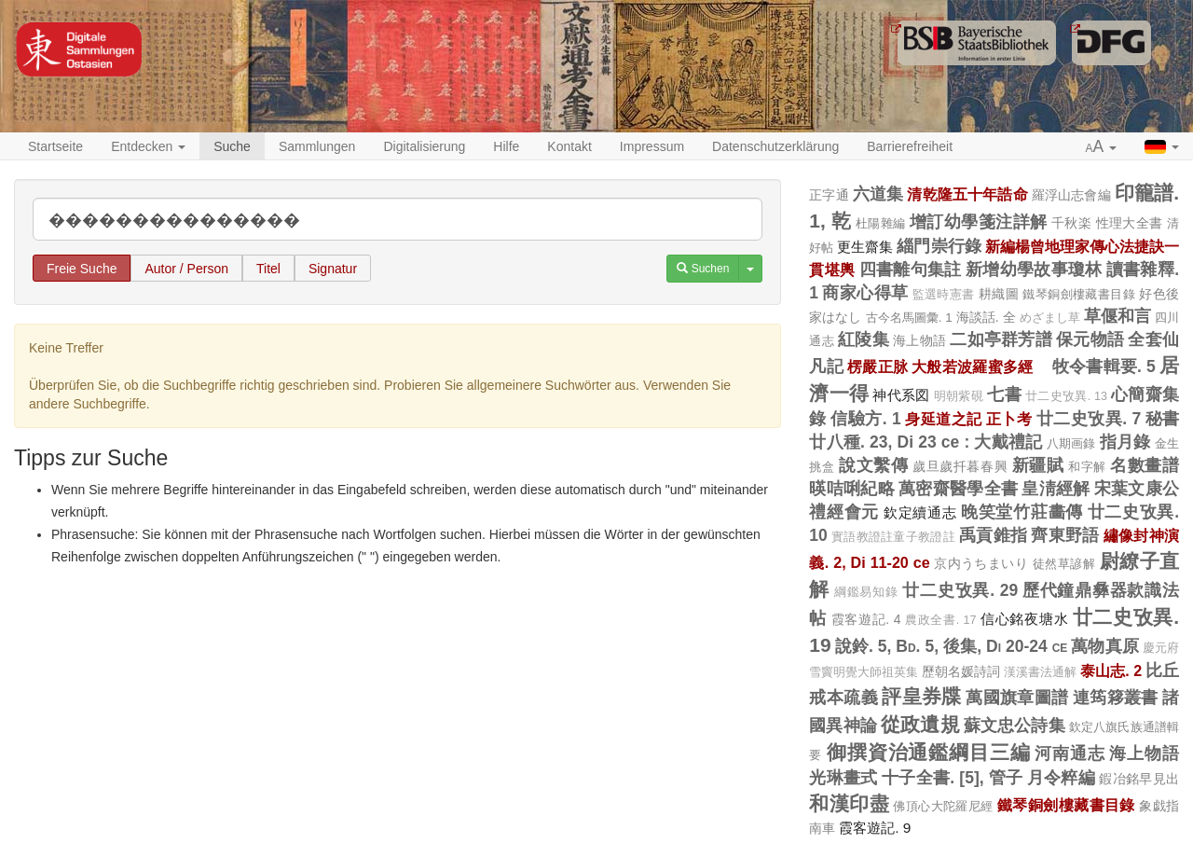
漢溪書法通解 (1040, 672)
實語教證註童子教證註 (893, 537)
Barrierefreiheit (910, 146)
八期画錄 (1071, 443)
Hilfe (506, 146)
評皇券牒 (922, 696)
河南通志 (1069, 753)
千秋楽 (1071, 222)
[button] (1101, 147)
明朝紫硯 (958, 396)
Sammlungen (317, 146)
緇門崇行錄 (938, 246)
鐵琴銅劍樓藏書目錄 (1078, 294)
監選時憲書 (943, 294)
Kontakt (569, 146)
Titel (268, 268)
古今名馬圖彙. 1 (909, 318)
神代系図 (900, 395)
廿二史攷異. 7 (1088, 418)
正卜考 (1009, 418)
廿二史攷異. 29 (960, 590)
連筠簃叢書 (1116, 697)
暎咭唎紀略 (852, 488)
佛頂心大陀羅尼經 (943, 806)
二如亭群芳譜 (1001, 339)
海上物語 (919, 340)
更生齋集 (865, 247)
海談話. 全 (986, 317)
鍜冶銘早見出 (1139, 778)
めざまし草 (1050, 318)
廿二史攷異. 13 (1066, 396)
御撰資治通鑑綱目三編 (929, 752)
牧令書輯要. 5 (1104, 366)
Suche (232, 146)
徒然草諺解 (1064, 564)
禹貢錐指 (993, 535)
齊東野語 (1065, 535)
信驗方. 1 (865, 418)
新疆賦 (1038, 465)
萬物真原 (1104, 646)
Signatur (333, 268)
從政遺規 (920, 724)
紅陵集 (863, 339)
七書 (1004, 394)
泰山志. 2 (1111, 670)
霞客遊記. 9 (875, 828)
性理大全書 (1129, 222)
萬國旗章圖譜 (1017, 697)
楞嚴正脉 (877, 366)
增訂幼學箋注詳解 (979, 222)
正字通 (828, 194)
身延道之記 (943, 418)
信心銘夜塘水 (1024, 619)
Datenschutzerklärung (775, 146)
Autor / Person (186, 268)
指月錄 (1125, 442)
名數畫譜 (1144, 465)
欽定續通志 (920, 512)
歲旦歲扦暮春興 (960, 466)
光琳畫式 (843, 777)
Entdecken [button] (148, 146)
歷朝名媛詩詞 (961, 671)
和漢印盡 (849, 803)
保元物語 (1090, 339)
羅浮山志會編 (1071, 194)
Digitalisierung (424, 146)
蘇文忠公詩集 (1014, 725)
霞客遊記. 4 (866, 619)
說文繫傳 (873, 465)
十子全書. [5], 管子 (952, 777)
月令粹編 (1061, 777)
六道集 (878, 194)
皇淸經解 (1056, 488)
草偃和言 (1117, 316)
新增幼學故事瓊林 (1034, 269)
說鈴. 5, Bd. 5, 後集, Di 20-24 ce (951, 646)
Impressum (652, 146)
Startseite (55, 146)
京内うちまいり (981, 563)
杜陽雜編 (881, 223)
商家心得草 (865, 292)
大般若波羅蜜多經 (980, 366)
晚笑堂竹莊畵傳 (1022, 512)
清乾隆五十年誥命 (967, 194)
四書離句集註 (910, 269)
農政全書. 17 (940, 620)
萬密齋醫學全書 (958, 488)
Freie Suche (82, 268)
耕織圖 (999, 293)
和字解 (1087, 467)
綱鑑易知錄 (866, 592)
